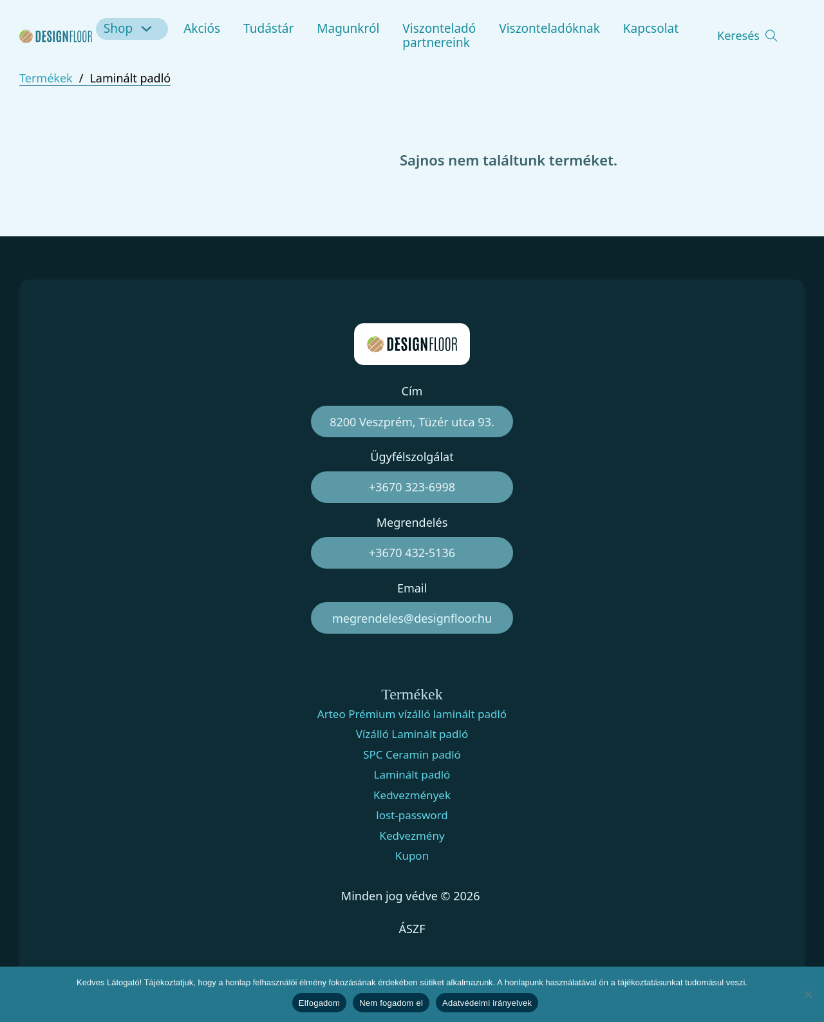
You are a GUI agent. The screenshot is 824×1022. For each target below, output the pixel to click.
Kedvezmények (412, 795)
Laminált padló (412, 774)
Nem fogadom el (391, 1003)
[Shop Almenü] (148, 29)
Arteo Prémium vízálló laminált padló (412, 714)
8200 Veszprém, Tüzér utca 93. (412, 422)
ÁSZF (411, 928)
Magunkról (348, 28)
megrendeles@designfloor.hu (412, 618)
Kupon (412, 855)
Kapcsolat (651, 28)
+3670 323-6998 (412, 487)
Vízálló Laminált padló (412, 734)
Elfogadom (319, 1003)
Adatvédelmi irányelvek (487, 1003)
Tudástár (268, 28)
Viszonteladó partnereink (439, 35)
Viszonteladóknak (549, 28)
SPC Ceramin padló (412, 754)
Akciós (201, 28)
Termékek (46, 78)
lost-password (412, 815)
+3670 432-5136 (412, 552)
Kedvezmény (411, 835)
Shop (118, 28)
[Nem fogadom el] (807, 994)
